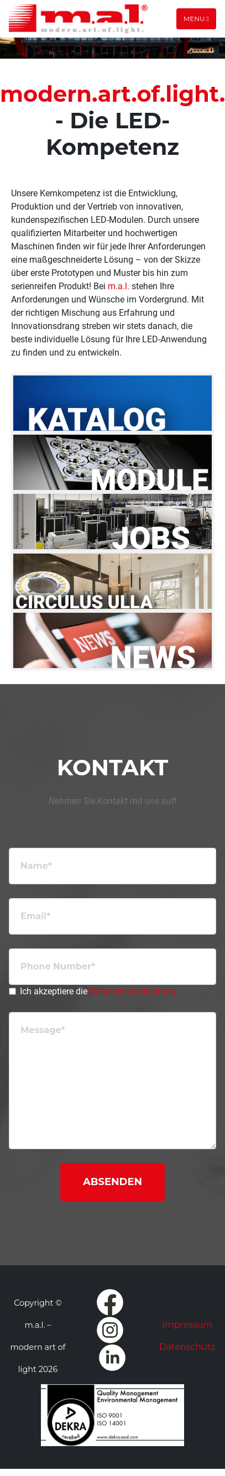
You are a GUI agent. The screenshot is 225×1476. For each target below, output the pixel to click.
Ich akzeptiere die (97, 991)
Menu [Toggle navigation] (196, 18)
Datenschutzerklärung (132, 991)
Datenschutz (187, 1347)
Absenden (112, 1182)
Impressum (187, 1324)
